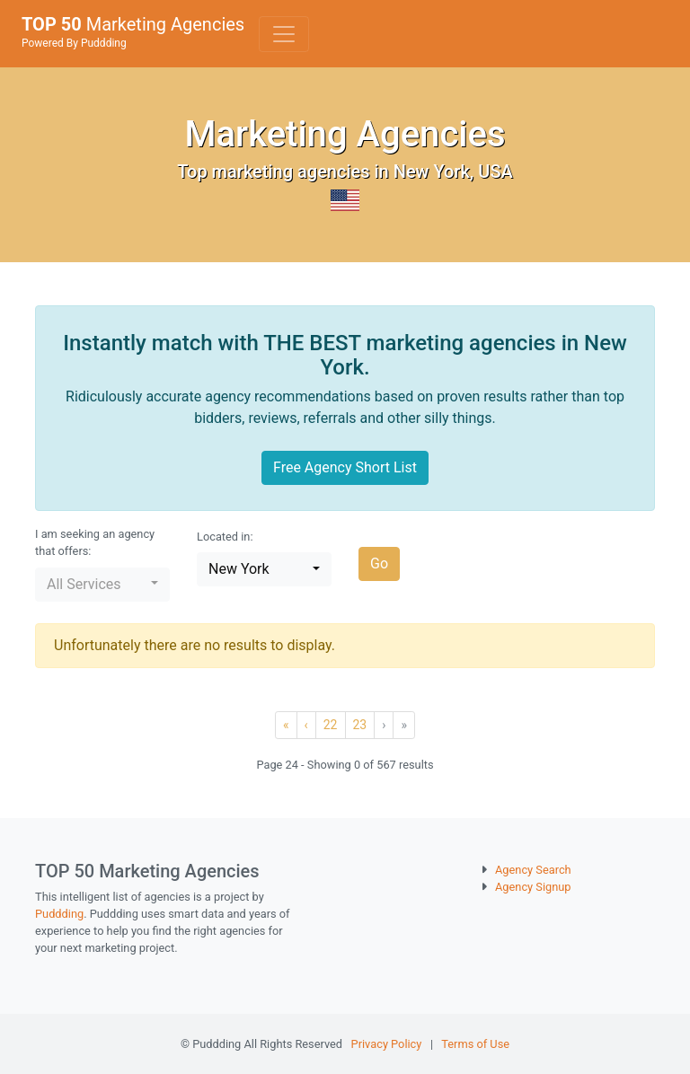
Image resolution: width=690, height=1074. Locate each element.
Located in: (225, 536)
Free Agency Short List (345, 467)
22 (330, 724)
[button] (102, 585)
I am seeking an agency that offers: (95, 542)
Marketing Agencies (133, 31)
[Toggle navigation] (284, 34)
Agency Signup (533, 887)
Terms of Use (475, 1044)
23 (360, 724)
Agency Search (533, 869)
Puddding (59, 913)
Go (379, 563)
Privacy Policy (386, 1044)
